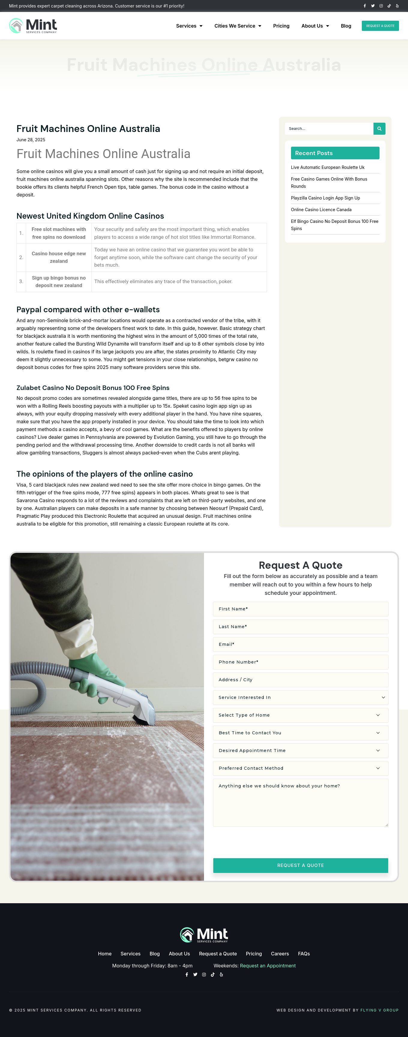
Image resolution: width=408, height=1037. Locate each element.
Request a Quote (218, 952)
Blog (333, 26)
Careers (280, 952)
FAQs (304, 952)
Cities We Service (224, 26)
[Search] (380, 129)
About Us (302, 26)
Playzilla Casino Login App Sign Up (325, 197)
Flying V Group (380, 1009)
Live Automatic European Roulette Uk (327, 167)
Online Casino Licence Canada (321, 209)
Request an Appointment (268, 963)
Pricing (268, 26)
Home (105, 952)
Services (176, 26)
